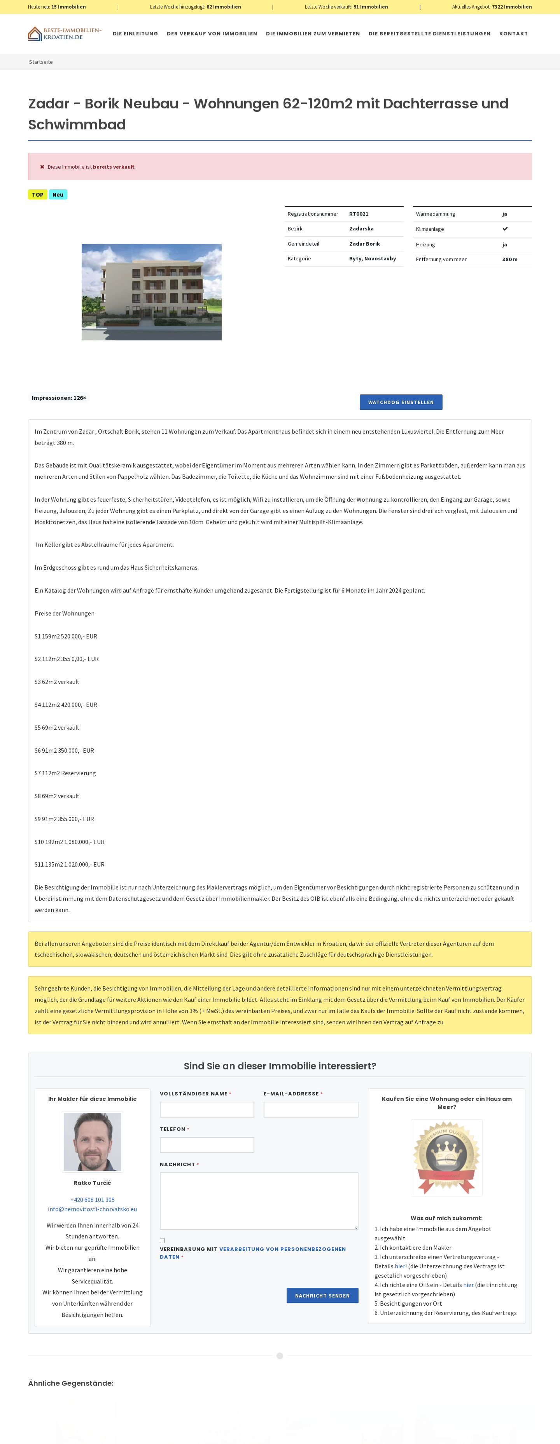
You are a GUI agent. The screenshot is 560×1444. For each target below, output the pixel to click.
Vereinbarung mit (253, 1253)
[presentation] (219, 1286)
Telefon (174, 1129)
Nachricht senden (322, 1295)
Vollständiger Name (195, 1093)
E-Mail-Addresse (293, 1093)
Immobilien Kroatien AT (166, 1435)
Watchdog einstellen (401, 402)
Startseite (41, 61)
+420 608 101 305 (92, 1199)
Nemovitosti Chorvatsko (228, 1435)
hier (400, 1266)
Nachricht (179, 1164)
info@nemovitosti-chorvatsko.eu (92, 1209)
